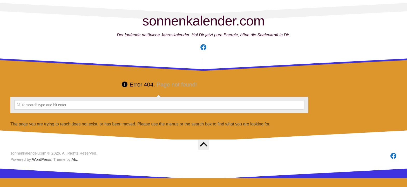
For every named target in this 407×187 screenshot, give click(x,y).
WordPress (41, 159)
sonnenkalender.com (204, 20)
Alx (74, 159)
